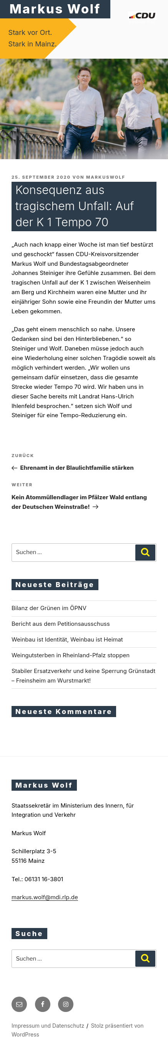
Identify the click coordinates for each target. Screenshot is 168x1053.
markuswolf (105, 177)
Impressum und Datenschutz (48, 1025)
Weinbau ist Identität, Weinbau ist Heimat (67, 639)
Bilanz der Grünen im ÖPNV (49, 608)
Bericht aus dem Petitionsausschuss (61, 623)
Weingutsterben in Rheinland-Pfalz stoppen (71, 655)
